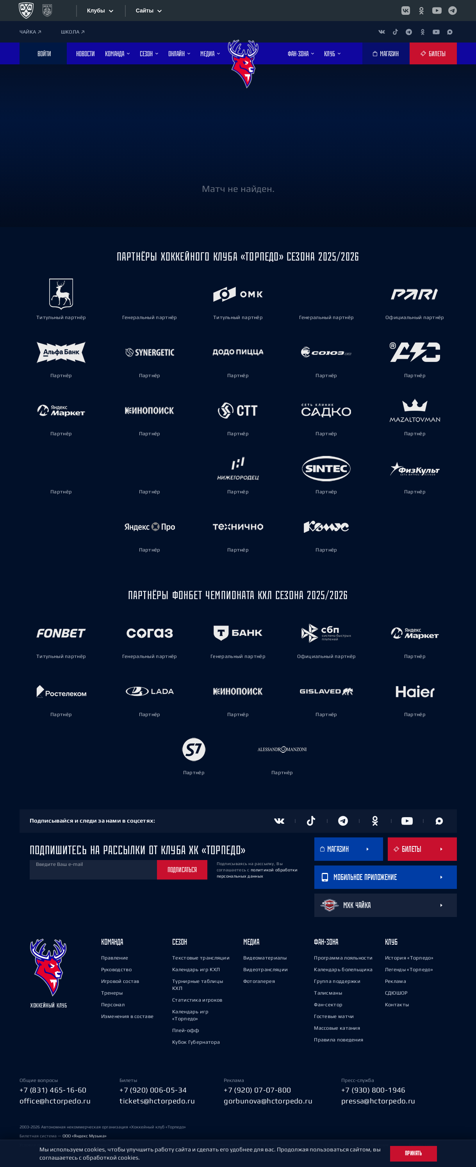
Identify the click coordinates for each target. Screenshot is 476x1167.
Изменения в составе (127, 1015)
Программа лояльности (343, 956)
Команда (112, 940)
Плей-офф (185, 1029)
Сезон (179, 940)
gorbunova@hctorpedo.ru (268, 1100)
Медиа (251, 940)
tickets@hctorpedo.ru (157, 1100)
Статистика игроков (197, 999)
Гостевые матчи (334, 1015)
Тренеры (112, 992)
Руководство (116, 968)
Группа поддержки (337, 980)
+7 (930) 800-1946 (373, 1088)
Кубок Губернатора (196, 1041)
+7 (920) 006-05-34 (153, 1088)
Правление (114, 956)
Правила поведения (338, 1038)
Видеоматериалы (265, 956)
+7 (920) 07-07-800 (257, 1088)
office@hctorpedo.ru (55, 1100)
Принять (413, 1153)
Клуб (391, 940)
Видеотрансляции (265, 968)
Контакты (397, 1003)
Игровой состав (120, 980)
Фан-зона (326, 940)
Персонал (113, 1003)
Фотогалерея (259, 980)
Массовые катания (337, 1027)
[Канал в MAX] (450, 32)
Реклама (395, 980)
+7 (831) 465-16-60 (53, 1088)
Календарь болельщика (343, 968)
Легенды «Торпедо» (409, 968)
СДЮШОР (396, 992)
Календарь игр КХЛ (196, 968)
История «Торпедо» (409, 956)
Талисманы (328, 992)
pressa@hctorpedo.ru (378, 1100)
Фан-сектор (328, 1003)
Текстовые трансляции (201, 956)
